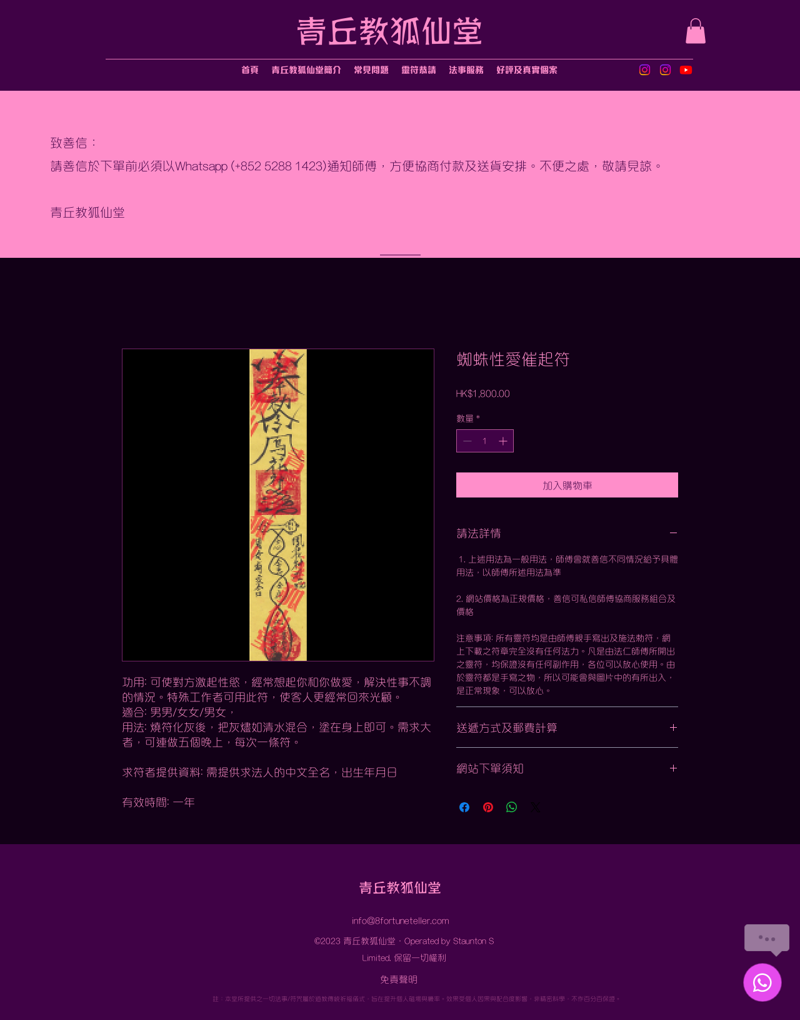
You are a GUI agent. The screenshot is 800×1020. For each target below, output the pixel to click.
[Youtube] (686, 70)
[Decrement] (466, 441)
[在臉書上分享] (464, 807)
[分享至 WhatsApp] (511, 807)
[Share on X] (535, 807)
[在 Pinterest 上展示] (488, 807)
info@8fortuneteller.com (400, 920)
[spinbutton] (485, 441)
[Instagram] (645, 70)
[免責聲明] (400, 979)
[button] (695, 31)
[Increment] (504, 441)
